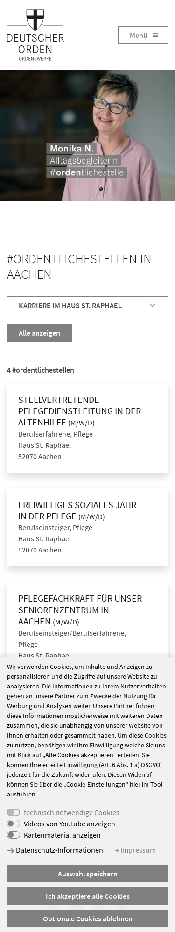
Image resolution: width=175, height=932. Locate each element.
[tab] (87, 305)
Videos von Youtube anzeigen (69, 823)
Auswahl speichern (88, 873)
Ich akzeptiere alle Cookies (88, 896)
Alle (39, 332)
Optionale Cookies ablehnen (88, 918)
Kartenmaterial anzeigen (62, 834)
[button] (87, 305)
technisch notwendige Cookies (71, 812)
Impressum (135, 849)
